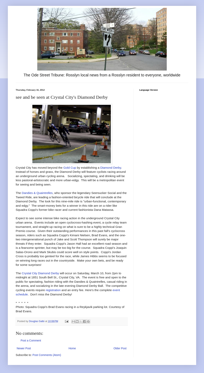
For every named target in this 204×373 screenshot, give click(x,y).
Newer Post (24, 348)
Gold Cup (69, 167)
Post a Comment (31, 340)
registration (53, 290)
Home (72, 348)
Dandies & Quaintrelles (37, 193)
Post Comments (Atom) (47, 355)
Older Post (120, 348)
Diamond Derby (110, 167)
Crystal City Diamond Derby (40, 273)
